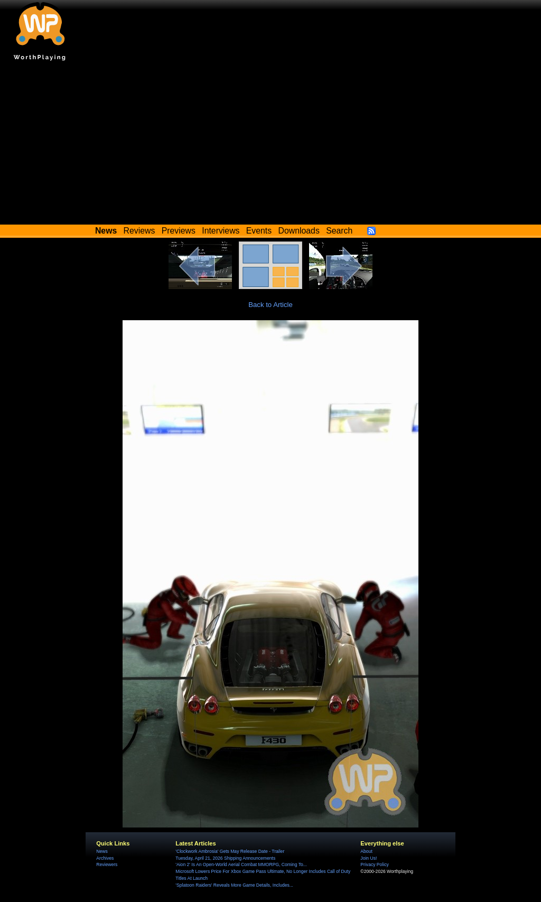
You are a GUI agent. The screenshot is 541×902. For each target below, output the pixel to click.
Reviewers (106, 864)
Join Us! (368, 858)
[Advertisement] (270, 145)
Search (339, 230)
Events (259, 230)
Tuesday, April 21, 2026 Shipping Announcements (225, 858)
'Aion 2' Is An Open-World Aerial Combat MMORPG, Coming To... (241, 864)
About (366, 851)
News (101, 851)
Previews (178, 230)
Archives (105, 858)
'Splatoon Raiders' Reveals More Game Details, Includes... (234, 885)
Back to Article (270, 305)
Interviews (220, 230)
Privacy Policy (374, 864)
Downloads (299, 230)
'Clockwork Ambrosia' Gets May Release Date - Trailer (229, 851)
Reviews (139, 230)
